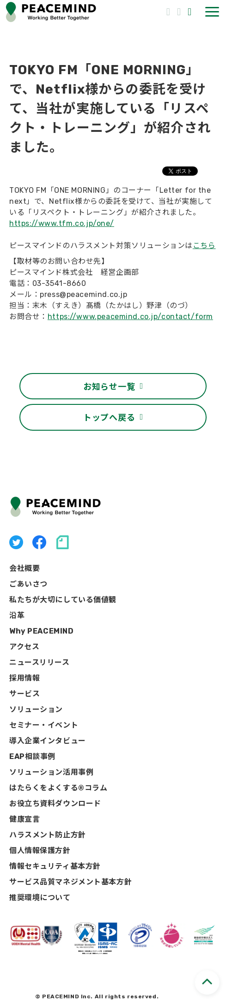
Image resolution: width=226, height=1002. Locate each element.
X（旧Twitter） (16, 542)
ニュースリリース (39, 662)
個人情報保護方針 (40, 850)
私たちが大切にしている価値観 (62, 599)
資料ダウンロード (190, 12)
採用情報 (24, 678)
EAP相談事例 (32, 756)
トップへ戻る (109, 417)
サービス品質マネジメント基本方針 (70, 881)
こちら (204, 245)
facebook (39, 542)
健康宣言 (24, 819)
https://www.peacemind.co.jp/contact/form (130, 316)
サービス (24, 693)
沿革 (16, 615)
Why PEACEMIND (41, 631)
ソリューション (36, 709)
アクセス (24, 646)
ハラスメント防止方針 (47, 834)
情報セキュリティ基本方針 (55, 866)
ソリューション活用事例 (51, 772)
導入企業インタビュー (47, 740)
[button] (212, 12)
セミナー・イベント (43, 725)
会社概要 (24, 568)
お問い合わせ (180, 12)
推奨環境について (40, 897)
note (62, 542)
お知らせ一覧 (109, 386)
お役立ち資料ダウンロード (55, 803)
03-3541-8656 (169, 11)
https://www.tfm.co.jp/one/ (61, 223)
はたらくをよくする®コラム (58, 787)
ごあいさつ (28, 584)
